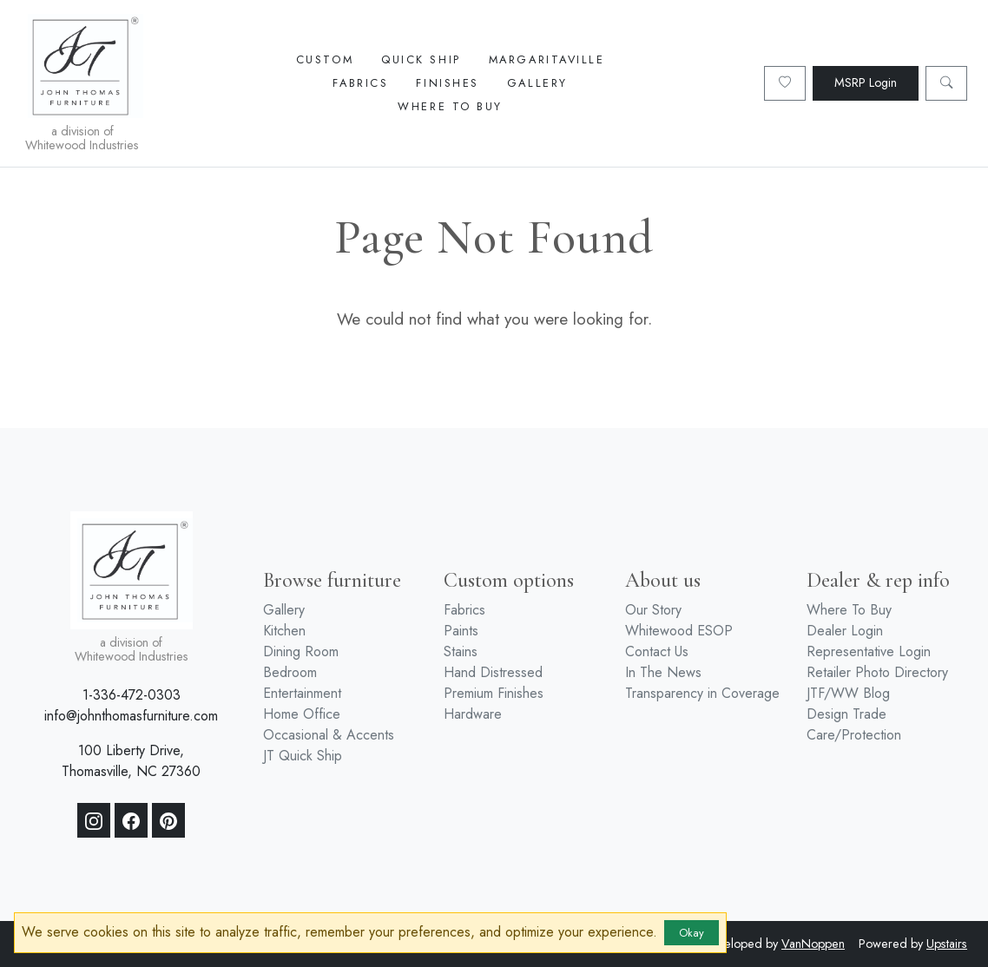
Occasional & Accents (328, 735)
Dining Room (301, 651)
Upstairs (946, 943)
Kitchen (284, 631)
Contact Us (656, 651)
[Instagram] (93, 820)
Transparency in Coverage (702, 693)
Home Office (301, 714)
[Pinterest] (168, 820)
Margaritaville (547, 59)
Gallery (537, 83)
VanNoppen (813, 943)
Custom (324, 59)
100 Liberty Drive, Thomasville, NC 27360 (131, 760)
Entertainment (302, 693)
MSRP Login (865, 82)
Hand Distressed (493, 672)
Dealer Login (845, 631)
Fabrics (360, 83)
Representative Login (869, 651)
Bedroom (290, 672)
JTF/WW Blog (848, 693)
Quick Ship (421, 59)
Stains (461, 651)
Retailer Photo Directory (877, 672)
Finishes (447, 83)
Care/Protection (854, 735)
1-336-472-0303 (131, 695)
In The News (663, 672)
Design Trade (846, 714)
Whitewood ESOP (679, 631)
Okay (691, 932)
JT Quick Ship (302, 756)
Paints (461, 631)
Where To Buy (450, 106)
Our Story (653, 610)
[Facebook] (131, 820)
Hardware (473, 714)
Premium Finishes (493, 693)
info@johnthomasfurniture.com (131, 716)
